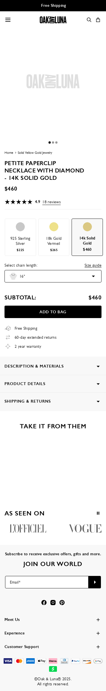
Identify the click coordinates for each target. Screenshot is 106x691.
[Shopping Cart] (98, 19)
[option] (20, 237)
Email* (15, 582)
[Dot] (49, 142)
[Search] (89, 19)
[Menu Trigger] (8, 19)
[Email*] (47, 582)
